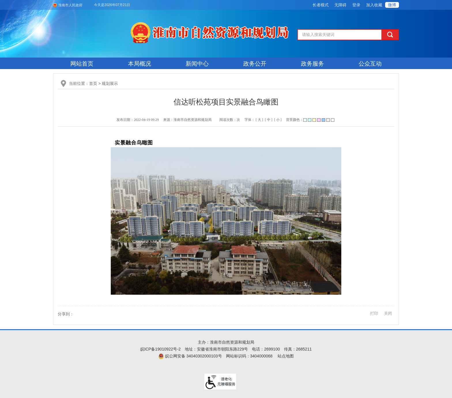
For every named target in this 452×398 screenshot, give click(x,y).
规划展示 (110, 83)
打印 (374, 313)
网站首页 (81, 63)
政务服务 (312, 63)
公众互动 (370, 63)
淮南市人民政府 (70, 5)
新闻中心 (197, 63)
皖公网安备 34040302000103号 (190, 356)
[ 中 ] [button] (268, 120)
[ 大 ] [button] (259, 120)
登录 (356, 5)
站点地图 (286, 356)
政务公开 (254, 63)
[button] (321, 5)
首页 (93, 83)
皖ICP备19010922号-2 (160, 349)
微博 (392, 5)
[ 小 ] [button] (278, 120)
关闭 (388, 313)
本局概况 (139, 63)
